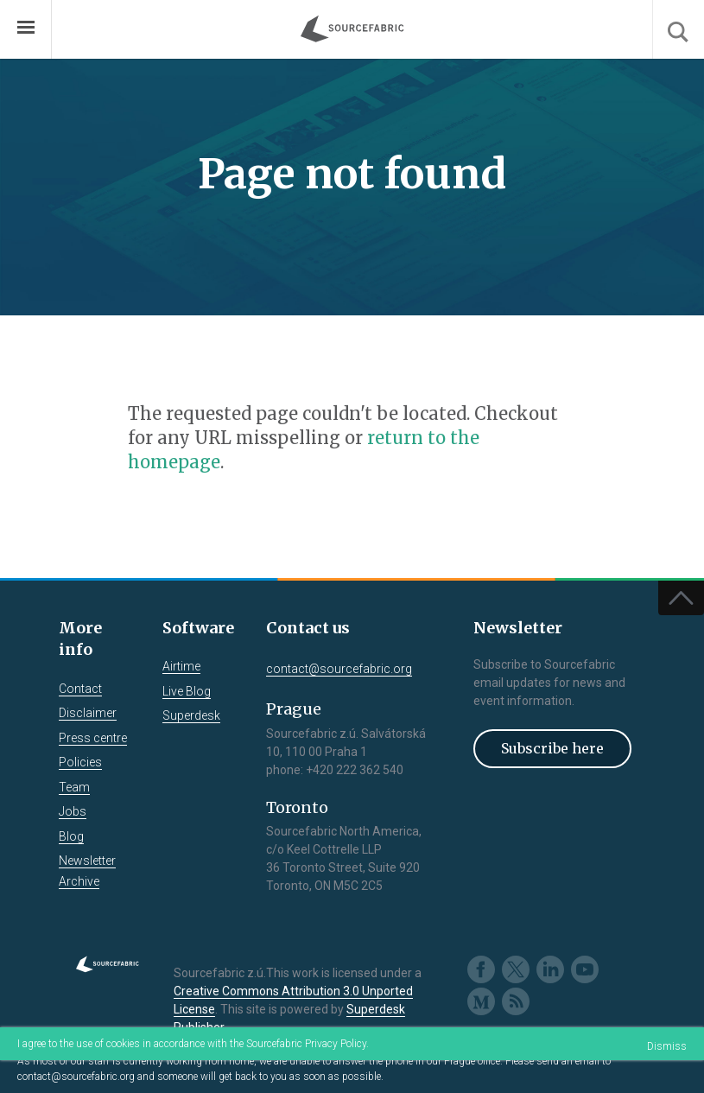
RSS (516, 1001)
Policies (80, 762)
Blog (71, 836)
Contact (80, 689)
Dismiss (667, 1046)
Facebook (481, 969)
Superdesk (191, 715)
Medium (481, 1001)
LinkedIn (550, 969)
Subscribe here (552, 748)
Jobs (72, 811)
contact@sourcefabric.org (76, 1077)
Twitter (516, 969)
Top (681, 598)
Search (678, 29)
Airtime (181, 666)
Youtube (585, 969)
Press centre (93, 738)
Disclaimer (88, 713)
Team (74, 787)
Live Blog (186, 691)
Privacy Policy (335, 1044)
